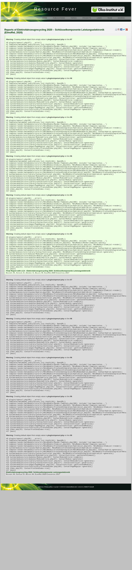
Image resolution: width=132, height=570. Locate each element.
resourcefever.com (71, 565)
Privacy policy (48, 565)
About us (40, 565)
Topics (74, 18)
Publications (59, 18)
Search (121, 18)
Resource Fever (55, 9)
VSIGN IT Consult (89, 565)
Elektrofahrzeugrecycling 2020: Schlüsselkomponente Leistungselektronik (38, 551)
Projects (86, 18)
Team (109, 18)
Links (99, 18)
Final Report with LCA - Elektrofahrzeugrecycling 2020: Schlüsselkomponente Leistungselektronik (48, 314)
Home (44, 18)
